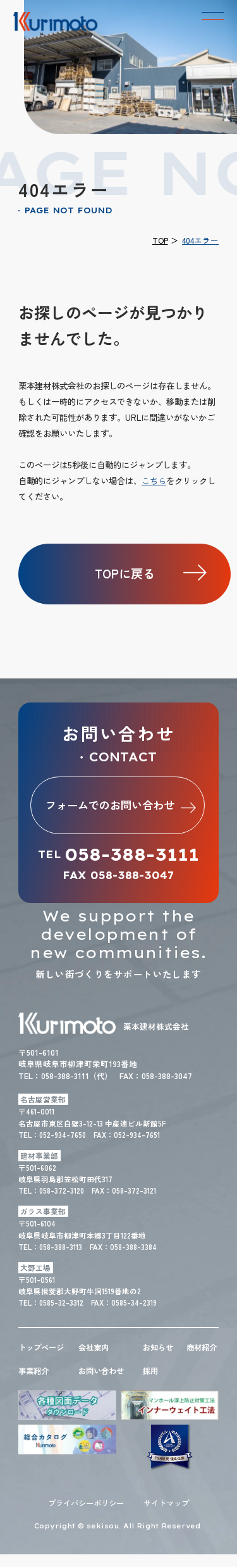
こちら (154, 480)
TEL (118, 855)
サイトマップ (169, 1516)
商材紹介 (198, 1353)
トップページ (43, 1347)
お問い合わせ (103, 1383)
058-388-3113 (61, 1247)
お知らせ (159, 1347)
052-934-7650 (63, 1135)
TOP (160, 240)
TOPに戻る (125, 573)
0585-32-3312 (61, 1303)
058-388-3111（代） (81, 1076)
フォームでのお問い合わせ (122, 805)
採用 (151, 1383)
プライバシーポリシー (84, 1516)
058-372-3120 (62, 1191)
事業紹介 (34, 1383)
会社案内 (94, 1347)
